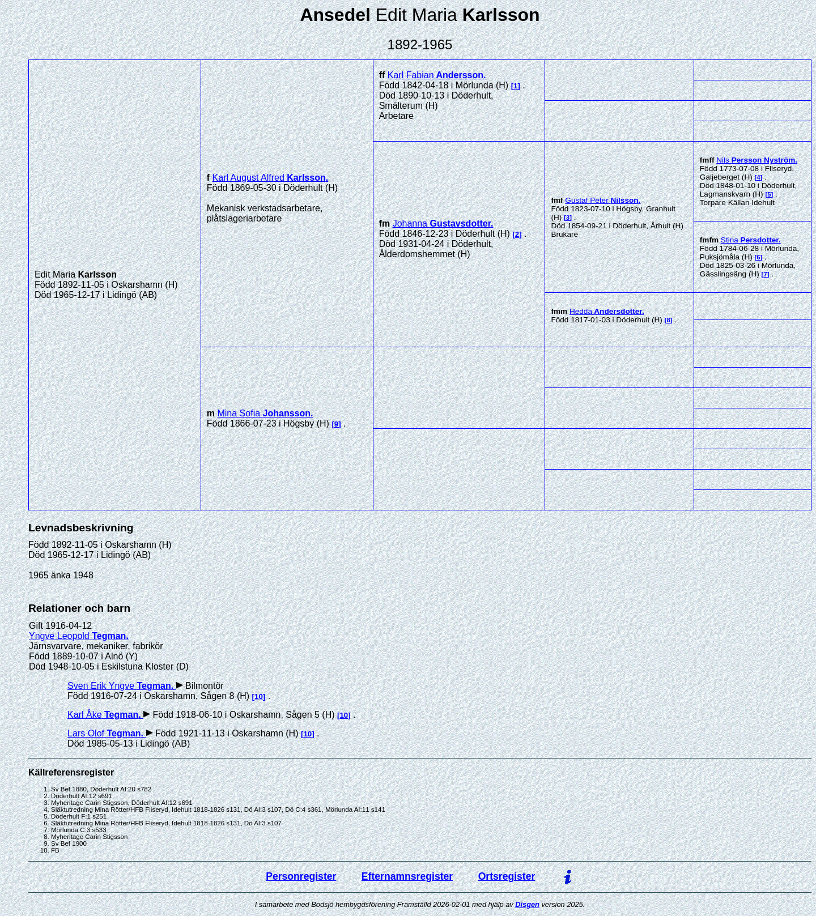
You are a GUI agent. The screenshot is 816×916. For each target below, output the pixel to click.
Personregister (301, 876)
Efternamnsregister (407, 876)
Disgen (527, 904)
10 (258, 696)
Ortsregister (507, 876)
